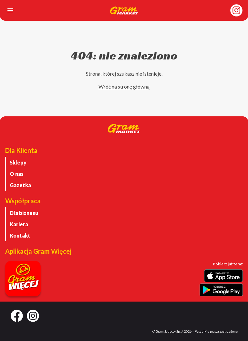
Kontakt (20, 235)
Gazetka (20, 185)
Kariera (19, 224)
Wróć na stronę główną (124, 86)
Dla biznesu (24, 213)
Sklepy (18, 162)
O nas (17, 174)
